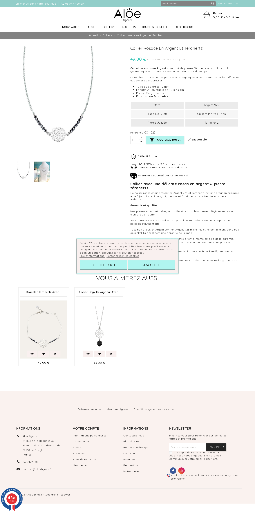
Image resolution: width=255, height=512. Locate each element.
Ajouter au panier (166, 140)
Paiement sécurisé (90, 409)
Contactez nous (133, 435)
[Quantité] (134, 140)
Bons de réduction (85, 459)
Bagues (91, 27)
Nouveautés (71, 27)
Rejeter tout (103, 265)
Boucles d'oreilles (155, 27)
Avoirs (77, 447)
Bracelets (128, 27)
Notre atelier (131, 471)
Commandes (81, 441)
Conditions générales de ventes (153, 409)
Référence (136, 132)
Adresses (79, 453)
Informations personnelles (89, 435)
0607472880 (30, 462)
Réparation (130, 465)
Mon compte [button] (229, 3)
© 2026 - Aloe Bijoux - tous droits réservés (43, 494)
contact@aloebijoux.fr (37, 469)
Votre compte (86, 428)
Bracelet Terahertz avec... (43, 292)
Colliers (109, 27)
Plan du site (131, 441)
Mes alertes (80, 465)
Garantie (129, 459)
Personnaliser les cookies (122, 255)
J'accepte (151, 265)
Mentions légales (118, 409)
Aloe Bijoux (184, 27)
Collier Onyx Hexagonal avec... (99, 292)
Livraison (129, 453)
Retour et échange (135, 447)
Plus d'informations (92, 255)
